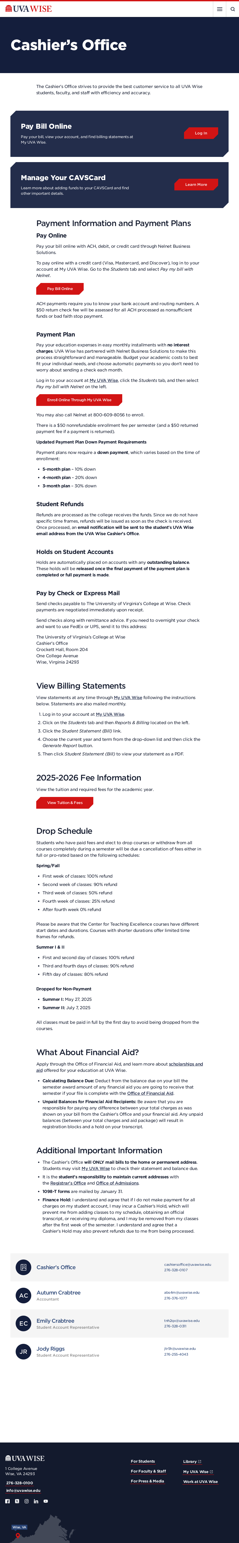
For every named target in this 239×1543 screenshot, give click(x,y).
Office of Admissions (117, 1183)
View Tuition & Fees (65, 803)
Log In (201, 133)
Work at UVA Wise (200, 1482)
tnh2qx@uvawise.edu (181, 1321)
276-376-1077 (175, 1298)
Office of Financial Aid (150, 1093)
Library (190, 1461)
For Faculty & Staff (148, 1471)
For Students (143, 1461)
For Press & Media (147, 1481)
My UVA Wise (104, 380)
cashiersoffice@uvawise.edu (187, 1265)
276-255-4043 (176, 1354)
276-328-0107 (175, 1270)
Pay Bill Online (60, 289)
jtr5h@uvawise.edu (180, 1349)
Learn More (196, 184)
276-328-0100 (19, 1483)
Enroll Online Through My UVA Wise (79, 400)
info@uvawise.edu (23, 1490)
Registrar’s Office (68, 1183)
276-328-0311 (175, 1326)
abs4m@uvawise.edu (181, 1292)
